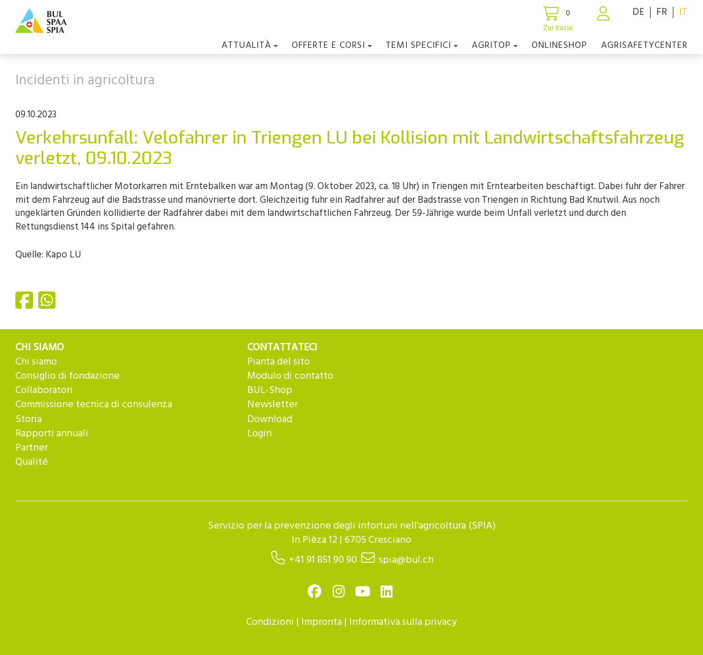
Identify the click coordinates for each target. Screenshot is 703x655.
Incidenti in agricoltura (85, 80)
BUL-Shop (269, 390)
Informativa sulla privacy (403, 622)
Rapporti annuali (51, 433)
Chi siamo (36, 362)
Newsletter (272, 404)
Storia (28, 419)
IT (683, 12)
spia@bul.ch (406, 560)
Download (269, 419)
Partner (31, 448)
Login (259, 433)
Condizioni (270, 622)
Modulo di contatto (290, 376)
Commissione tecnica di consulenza (93, 404)
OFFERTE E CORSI (332, 45)
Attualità (250, 45)
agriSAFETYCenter (644, 45)
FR (661, 12)
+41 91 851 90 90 (323, 560)
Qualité (31, 462)
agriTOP (495, 45)
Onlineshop (559, 45)
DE (638, 12)
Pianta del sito (278, 362)
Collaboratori (44, 390)
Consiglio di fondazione (67, 376)
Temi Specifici (422, 45)
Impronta (321, 622)
